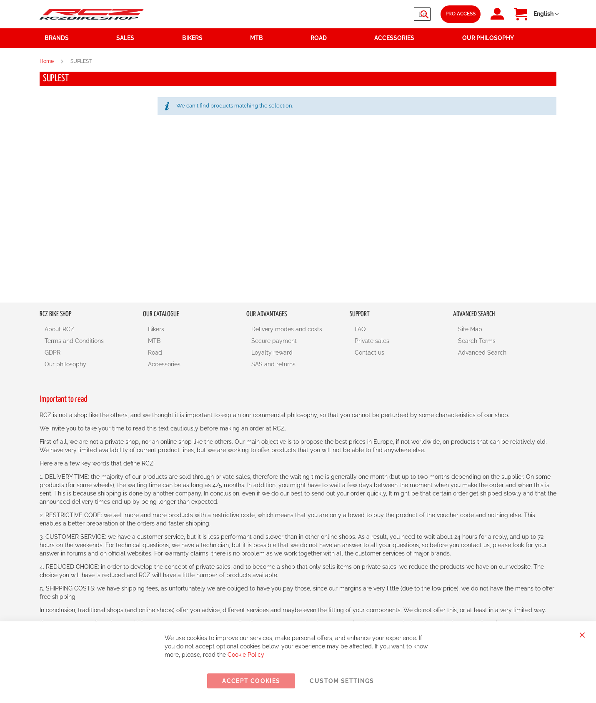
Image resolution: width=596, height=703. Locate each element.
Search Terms (477, 341)
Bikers (156, 329)
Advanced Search (482, 352)
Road (155, 352)
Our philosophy (65, 364)
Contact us (369, 352)
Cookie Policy (246, 654)
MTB (154, 341)
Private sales (372, 341)
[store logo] (92, 14)
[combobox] (381, 14)
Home (47, 61)
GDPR (52, 352)
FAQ (360, 329)
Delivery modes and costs (286, 329)
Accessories (164, 364)
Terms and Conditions (74, 341)
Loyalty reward (272, 352)
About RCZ (59, 329)
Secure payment (274, 341)
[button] (546, 14)
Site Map (470, 329)
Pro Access (461, 14)
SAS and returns (273, 364)
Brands (57, 38)
